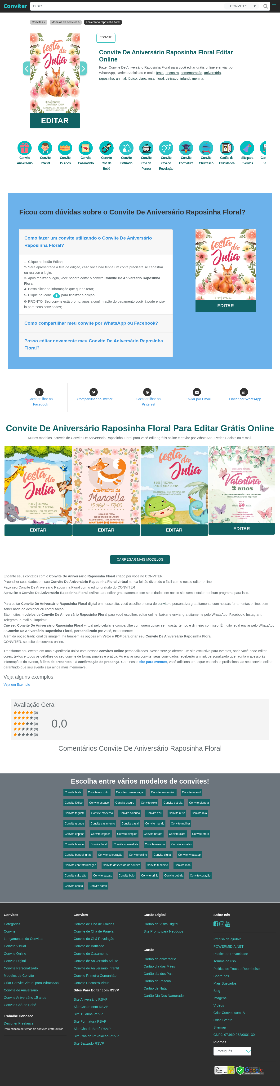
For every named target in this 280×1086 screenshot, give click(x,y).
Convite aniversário (163, 792)
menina (197, 78)
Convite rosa (183, 865)
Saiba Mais (38, 484)
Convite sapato (102, 875)
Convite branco (74, 844)
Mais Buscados (225, 983)
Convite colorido (130, 813)
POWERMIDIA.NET (228, 946)
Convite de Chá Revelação (94, 939)
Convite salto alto (75, 875)
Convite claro (177, 834)
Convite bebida (173, 875)
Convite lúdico (73, 802)
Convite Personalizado (21, 968)
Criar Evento (222, 1020)
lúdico (132, 78)
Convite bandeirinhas (78, 854)
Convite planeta (199, 802)
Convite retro (177, 813)
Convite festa (73, 792)
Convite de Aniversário (21, 990)
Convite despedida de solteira (121, 865)
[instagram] (221, 924)
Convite (106, 37)
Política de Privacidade (230, 954)
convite (163, 604)
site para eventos (153, 662)
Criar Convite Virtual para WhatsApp (31, 983)
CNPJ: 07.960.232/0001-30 (234, 1035)
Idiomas (219, 1042)
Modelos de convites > (66, 22)
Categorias (12, 924)
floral (160, 78)
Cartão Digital (155, 915)
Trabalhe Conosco (18, 1016)
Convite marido (154, 823)
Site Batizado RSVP (89, 1043)
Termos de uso (224, 961)
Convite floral (98, 844)
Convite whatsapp (189, 854)
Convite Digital (15, 961)
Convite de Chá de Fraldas (94, 924)
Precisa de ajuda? (227, 939)
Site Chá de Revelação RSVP (96, 1036)
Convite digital (162, 854)
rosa (151, 78)
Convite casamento (103, 823)
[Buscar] (265, 6)
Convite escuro (125, 802)
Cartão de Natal (156, 988)
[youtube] (227, 924)
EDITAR (55, 120)
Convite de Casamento (91, 953)
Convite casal (130, 823)
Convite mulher (180, 823)
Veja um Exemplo (17, 684)
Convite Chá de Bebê (106, 158)
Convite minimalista (126, 844)
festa (160, 73)
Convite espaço (99, 802)
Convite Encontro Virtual (92, 983)
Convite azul (154, 813)
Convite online (138, 854)
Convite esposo (74, 834)
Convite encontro (99, 792)
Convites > (38, 22)
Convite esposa (101, 834)
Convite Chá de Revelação (166, 158)
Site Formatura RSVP (90, 1021)
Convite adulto (74, 886)
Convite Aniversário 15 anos (25, 997)
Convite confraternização (80, 865)
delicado (172, 78)
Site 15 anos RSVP (88, 1014)
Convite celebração (110, 854)
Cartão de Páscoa (157, 981)
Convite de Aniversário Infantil (96, 968)
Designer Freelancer (33, 1026)
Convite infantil (191, 792)
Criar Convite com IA (229, 1013)
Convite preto (200, 834)
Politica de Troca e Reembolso (236, 969)
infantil (185, 78)
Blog (216, 991)
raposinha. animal (112, 78)
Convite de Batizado (89, 946)
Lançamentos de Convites (23, 939)
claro (142, 78)
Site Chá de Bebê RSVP (92, 1029)
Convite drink (149, 875)
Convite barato (153, 834)
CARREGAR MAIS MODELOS (140, 559)
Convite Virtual (15, 946)
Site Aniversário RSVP (90, 999)
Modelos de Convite (19, 975)
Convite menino (154, 844)
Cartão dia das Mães (159, 966)
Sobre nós (221, 915)
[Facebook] (215, 924)
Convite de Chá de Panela (93, 931)
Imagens (220, 998)
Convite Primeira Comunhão (95, 975)
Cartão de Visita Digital (161, 924)
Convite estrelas (181, 844)
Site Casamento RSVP (91, 1007)
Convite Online (15, 953)
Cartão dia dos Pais (158, 974)
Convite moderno (102, 813)
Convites (11, 915)
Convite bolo (127, 875)
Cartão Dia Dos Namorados (165, 996)
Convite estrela (173, 802)
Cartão (149, 950)
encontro (172, 73)
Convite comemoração (130, 792)
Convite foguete (74, 813)
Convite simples (127, 834)
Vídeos (218, 1005)
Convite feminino (157, 865)
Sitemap (219, 1027)
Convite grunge (74, 823)
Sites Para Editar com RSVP (96, 990)
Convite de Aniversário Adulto (96, 961)
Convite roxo (149, 802)
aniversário (212, 73)
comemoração (191, 73)
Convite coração (200, 875)
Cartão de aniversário (160, 959)
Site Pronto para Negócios (163, 931)
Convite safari (98, 886)
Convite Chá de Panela (146, 158)
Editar (38, 530)
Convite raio (199, 813)
